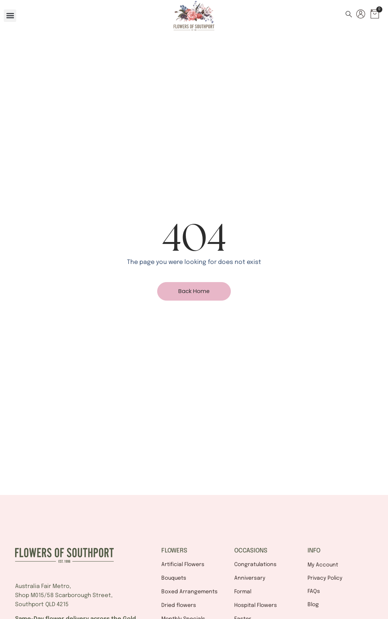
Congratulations (255, 564)
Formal (242, 591)
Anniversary (249, 578)
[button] (10, 15)
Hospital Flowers (255, 605)
